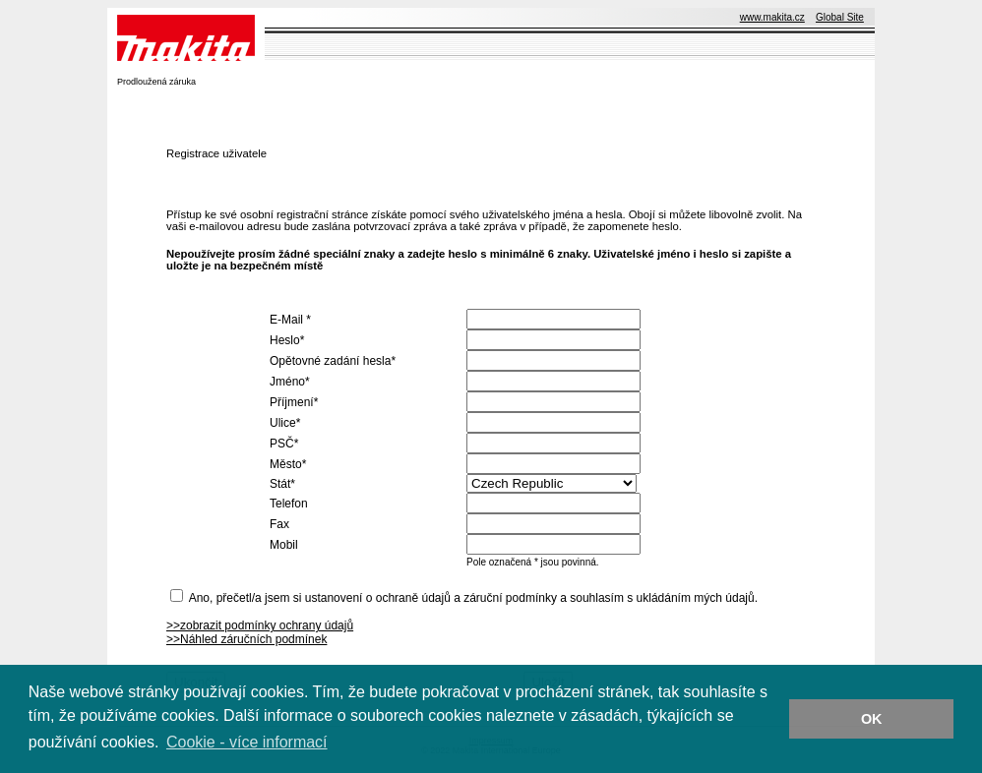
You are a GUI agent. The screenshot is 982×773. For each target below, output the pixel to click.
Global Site (840, 17)
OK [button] (872, 719)
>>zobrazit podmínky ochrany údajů (259, 625)
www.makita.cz (772, 17)
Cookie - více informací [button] (247, 742)
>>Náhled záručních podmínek (246, 639)
